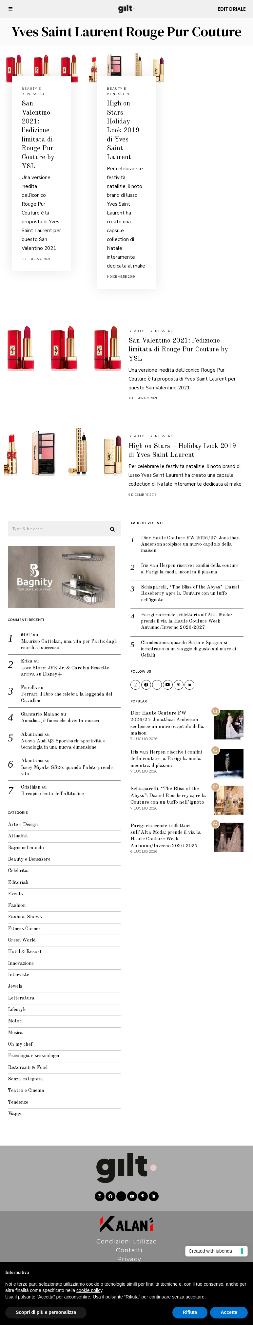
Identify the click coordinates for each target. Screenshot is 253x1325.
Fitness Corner (20, 921)
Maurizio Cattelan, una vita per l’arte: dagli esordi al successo (66, 637)
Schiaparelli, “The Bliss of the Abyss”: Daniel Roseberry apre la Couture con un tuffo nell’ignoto (187, 586)
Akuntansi (28, 728)
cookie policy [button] (89, 1290)
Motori (11, 1014)
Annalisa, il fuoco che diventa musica (58, 715)
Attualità (14, 828)
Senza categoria (22, 1072)
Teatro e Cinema (22, 1083)
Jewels (11, 979)
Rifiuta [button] (190, 1312)
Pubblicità (129, 1259)
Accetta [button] (229, 1312)
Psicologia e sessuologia (30, 1049)
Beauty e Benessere (150, 331)
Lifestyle (13, 1002)
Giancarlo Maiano (37, 707)
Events (11, 886)
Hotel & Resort (21, 944)
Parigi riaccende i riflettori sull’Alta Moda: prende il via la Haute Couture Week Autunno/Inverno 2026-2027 (183, 614)
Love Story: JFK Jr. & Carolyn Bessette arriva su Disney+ (61, 664)
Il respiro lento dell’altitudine (50, 789)
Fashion (13, 897)
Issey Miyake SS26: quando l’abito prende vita (63, 766)
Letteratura (17, 990)
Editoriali (14, 874)
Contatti (129, 1242)
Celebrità (14, 863)
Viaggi (11, 1107)
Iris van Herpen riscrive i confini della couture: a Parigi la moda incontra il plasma (187, 561)
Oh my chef (16, 1037)
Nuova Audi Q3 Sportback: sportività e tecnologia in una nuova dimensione (59, 739)
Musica (11, 1025)
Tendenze (14, 1095)
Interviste (15, 967)
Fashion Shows (21, 909)
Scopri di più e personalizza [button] (46, 1312)
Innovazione (17, 956)
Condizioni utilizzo (126, 1233)
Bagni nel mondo (22, 839)
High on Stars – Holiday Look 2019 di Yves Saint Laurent (123, 130)
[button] (109, 521)
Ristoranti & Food (24, 1060)
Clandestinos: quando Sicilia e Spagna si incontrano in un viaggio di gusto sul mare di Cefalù (186, 642)
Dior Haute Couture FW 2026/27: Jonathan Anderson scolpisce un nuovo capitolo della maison (187, 536)
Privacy (129, 1251)
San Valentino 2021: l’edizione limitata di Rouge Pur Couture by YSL (178, 349)
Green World (18, 932)
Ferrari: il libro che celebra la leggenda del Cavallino (64, 691)
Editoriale (232, 9)
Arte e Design (19, 816)
